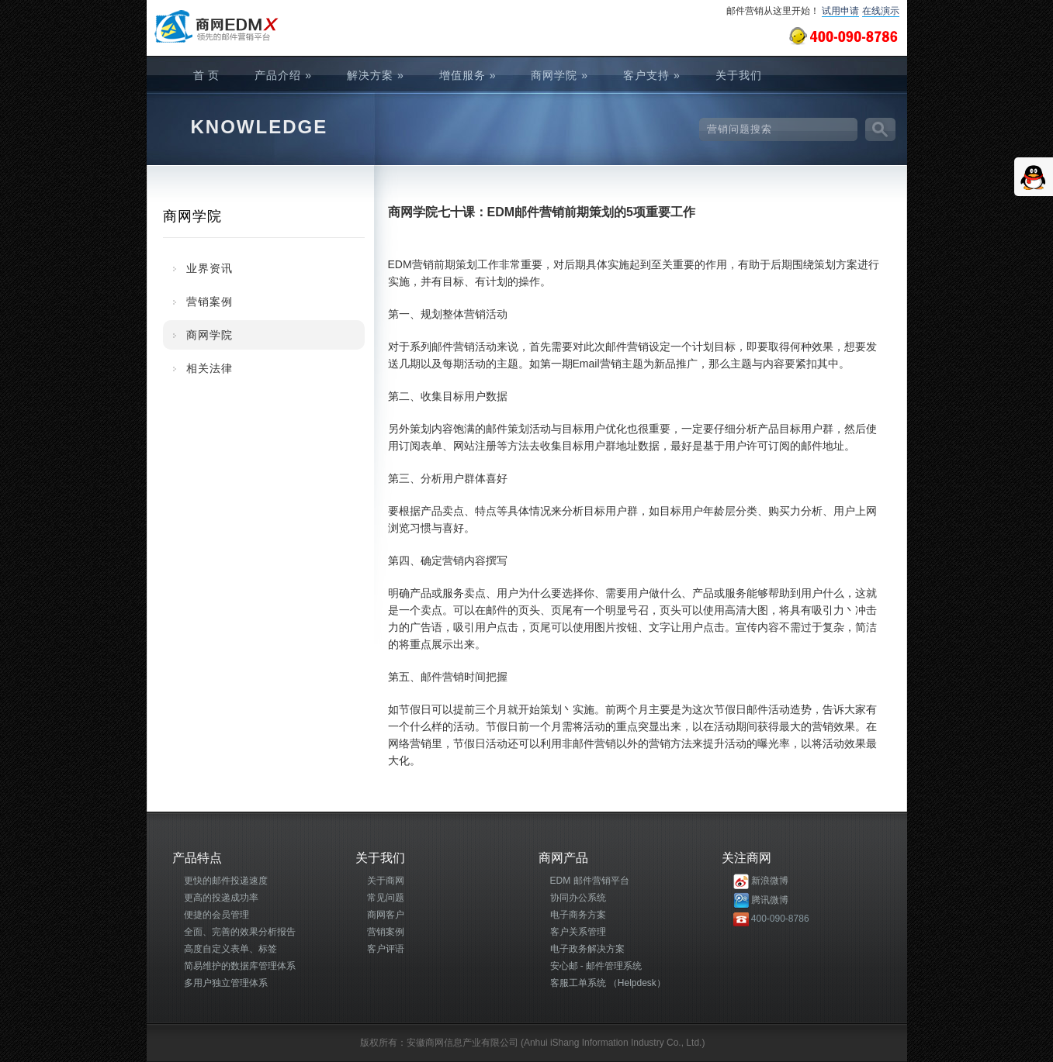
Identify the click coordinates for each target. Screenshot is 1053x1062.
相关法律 (209, 368)
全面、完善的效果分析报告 (240, 931)
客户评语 (385, 948)
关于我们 (738, 75)
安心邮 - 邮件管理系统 (596, 965)
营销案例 (209, 301)
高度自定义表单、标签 (230, 948)
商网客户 (385, 914)
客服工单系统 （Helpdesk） (608, 983)
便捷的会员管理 (216, 914)
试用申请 (840, 10)
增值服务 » (468, 75)
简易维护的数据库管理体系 (240, 965)
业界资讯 (209, 268)
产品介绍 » (283, 75)
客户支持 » (652, 75)
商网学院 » (559, 75)
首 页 (206, 75)
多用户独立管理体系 (226, 983)
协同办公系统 (578, 897)
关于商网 (385, 880)
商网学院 (209, 335)
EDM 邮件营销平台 (589, 880)
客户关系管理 (578, 931)
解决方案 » (375, 75)
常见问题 (385, 897)
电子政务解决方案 (587, 948)
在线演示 (880, 10)
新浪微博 (769, 880)
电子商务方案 (578, 914)
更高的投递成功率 (221, 897)
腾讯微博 (769, 900)
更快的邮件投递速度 (226, 880)
